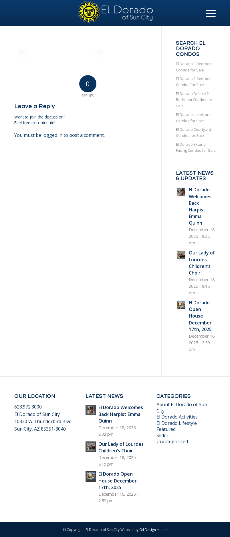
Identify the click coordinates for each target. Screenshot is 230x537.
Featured (166, 429)
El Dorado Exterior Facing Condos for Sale (196, 147)
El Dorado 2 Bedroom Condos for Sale (194, 81)
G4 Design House (153, 529)
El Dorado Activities (177, 417)
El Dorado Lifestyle (176, 423)
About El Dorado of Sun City (181, 407)
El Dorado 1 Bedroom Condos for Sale (194, 66)
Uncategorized (172, 441)
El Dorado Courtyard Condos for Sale (193, 132)
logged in (52, 135)
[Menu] (208, 13)
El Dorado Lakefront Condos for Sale (193, 117)
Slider (162, 435)
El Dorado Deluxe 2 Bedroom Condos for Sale (194, 99)
